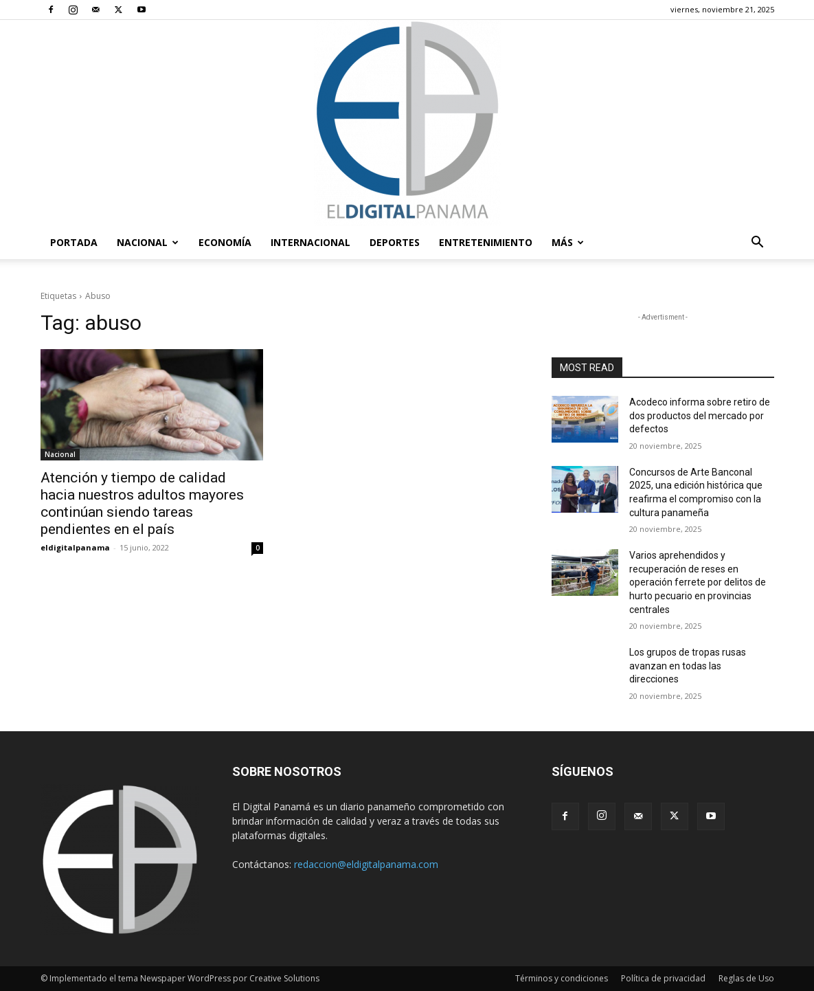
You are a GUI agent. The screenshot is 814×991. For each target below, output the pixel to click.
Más (568, 242)
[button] (757, 243)
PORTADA (74, 242)
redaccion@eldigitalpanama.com (366, 864)
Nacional (148, 242)
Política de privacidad (663, 978)
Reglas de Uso (746, 978)
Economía (225, 242)
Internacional (310, 242)
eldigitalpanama (75, 547)
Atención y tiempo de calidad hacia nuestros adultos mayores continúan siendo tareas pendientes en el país (142, 503)
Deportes (395, 242)
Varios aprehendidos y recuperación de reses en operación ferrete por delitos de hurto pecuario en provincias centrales (697, 582)
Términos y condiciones (561, 978)
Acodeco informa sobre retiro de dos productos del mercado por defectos (699, 415)
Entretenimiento (485, 242)
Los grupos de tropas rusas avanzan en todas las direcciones (687, 665)
